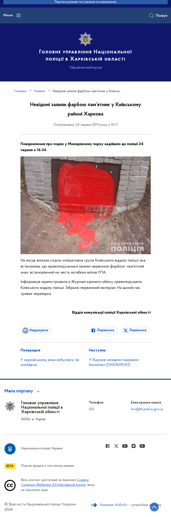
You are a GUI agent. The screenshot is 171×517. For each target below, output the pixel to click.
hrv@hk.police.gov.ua (147, 409)
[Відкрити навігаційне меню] (18, 15)
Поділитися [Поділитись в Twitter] (138, 330)
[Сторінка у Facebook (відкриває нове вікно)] (107, 446)
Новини (39, 91)
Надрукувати (38, 330)
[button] (22, 391)
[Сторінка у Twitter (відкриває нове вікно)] (116, 446)
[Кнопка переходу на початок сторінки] (154, 507)
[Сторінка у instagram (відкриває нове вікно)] (133, 446)
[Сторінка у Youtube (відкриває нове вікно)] (125, 446)
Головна (20, 91)
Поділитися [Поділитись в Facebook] (105, 330)
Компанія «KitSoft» (114, 505)
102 (91, 409)
